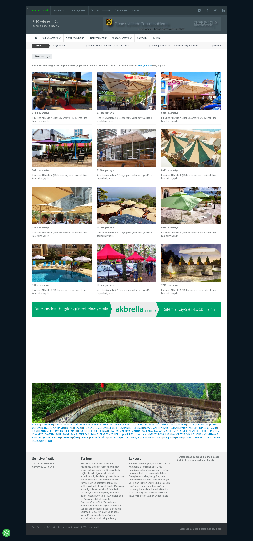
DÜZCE (124, 437)
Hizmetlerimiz (59, 10)
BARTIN (56, 437)
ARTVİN (118, 424)
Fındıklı (179, 437)
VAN (144, 434)
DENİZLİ (45, 428)
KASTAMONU (46, 431)
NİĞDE (204, 431)
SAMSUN (49, 434)
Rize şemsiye (145, 65)
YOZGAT (152, 434)
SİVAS (74, 434)
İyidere (217, 437)
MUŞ (185, 431)
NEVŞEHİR (194, 431)
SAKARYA (38, 434)
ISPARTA (182, 428)
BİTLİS (165, 424)
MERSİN (193, 428)
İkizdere (208, 437)
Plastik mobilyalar (98, 38)
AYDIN (126, 424)
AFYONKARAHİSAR (64, 424)
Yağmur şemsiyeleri (122, 38)
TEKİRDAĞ (84, 434)
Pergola (135, 10)
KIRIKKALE (213, 434)
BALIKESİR (136, 424)
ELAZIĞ (78, 428)
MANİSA (136, 431)
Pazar (49, 441)
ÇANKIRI (214, 424)
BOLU (173, 424)
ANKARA (96, 424)
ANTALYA (107, 424)
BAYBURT (189, 434)
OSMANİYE (114, 437)
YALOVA (84, 437)
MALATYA (125, 431)
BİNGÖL (156, 424)
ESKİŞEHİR (112, 428)
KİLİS (104, 437)
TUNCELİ (115, 434)
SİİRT (58, 434)
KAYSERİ (59, 431)
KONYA (103, 431)
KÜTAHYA (113, 431)
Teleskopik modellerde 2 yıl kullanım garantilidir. (174, 45)
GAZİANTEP (126, 428)
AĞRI (78, 424)
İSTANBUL (204, 428)
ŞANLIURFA (127, 434)
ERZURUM (101, 428)
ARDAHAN (66, 437)
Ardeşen (135, 437)
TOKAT (94, 434)
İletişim (157, 38)
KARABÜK (95, 437)
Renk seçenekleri (78, 10)
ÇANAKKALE (202, 424)
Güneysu (188, 437)
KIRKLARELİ (71, 431)
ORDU (212, 431)
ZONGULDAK (164, 434)
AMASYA (86, 424)
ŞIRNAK (47, 437)
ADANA (36, 424)
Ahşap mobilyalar (75, 38)
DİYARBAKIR (57, 428)
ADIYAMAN (47, 424)
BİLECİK (147, 424)
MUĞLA (177, 431)
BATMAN (36, 437)
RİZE (218, 431)
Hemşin (198, 437)
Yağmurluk (142, 38)
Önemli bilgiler (121, 10)
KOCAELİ (93, 431)
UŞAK (137, 434)
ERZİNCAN (88, 428)
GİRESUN (138, 428)
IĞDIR (76, 437)
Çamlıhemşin (147, 437)
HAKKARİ (163, 428)
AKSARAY (177, 434)
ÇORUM (36, 428)
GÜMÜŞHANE (151, 428)
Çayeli (159, 437)
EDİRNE (69, 428)
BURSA (191, 424)
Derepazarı (169, 437)
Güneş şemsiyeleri (51, 38)
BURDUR (181, 424)
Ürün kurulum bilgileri (100, 10)
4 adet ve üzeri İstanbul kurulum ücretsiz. (108, 45)
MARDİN (168, 431)
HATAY (173, 428)
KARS (35, 431)
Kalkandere (39, 441)
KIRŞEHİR (83, 431)
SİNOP (66, 434)
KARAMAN (201, 434)
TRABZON (105, 434)
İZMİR (214, 428)
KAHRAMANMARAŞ (152, 431)
